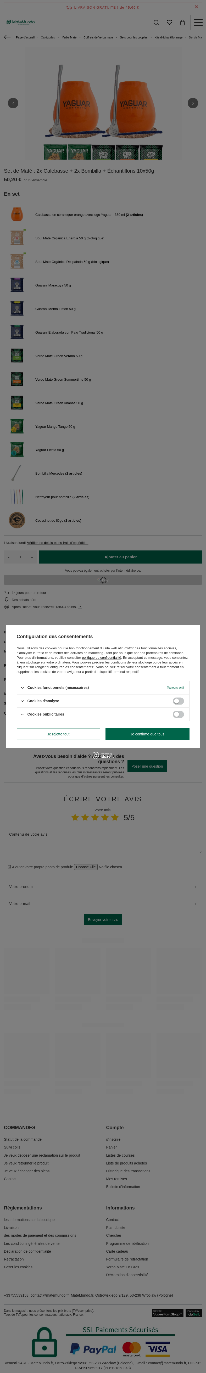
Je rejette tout (58, 734)
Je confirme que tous (147, 734)
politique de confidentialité (101, 658)
